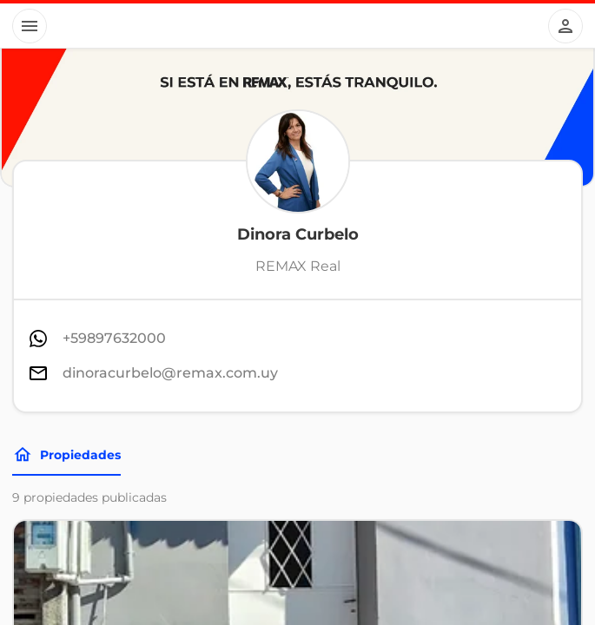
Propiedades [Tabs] (66, 454)
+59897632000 (114, 338)
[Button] (29, 26)
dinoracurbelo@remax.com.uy (170, 373)
